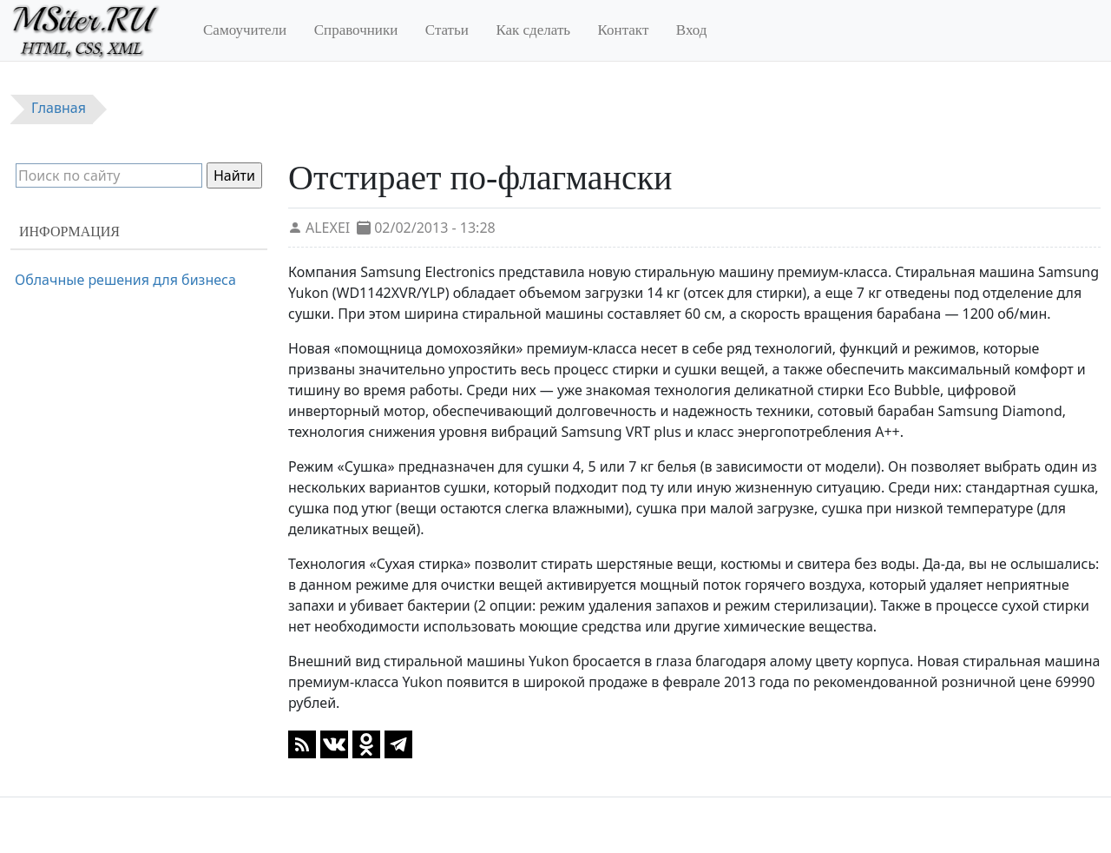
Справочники (356, 30)
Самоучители (244, 30)
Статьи (447, 30)
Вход (691, 30)
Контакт (623, 30)
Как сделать (533, 30)
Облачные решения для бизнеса (125, 279)
